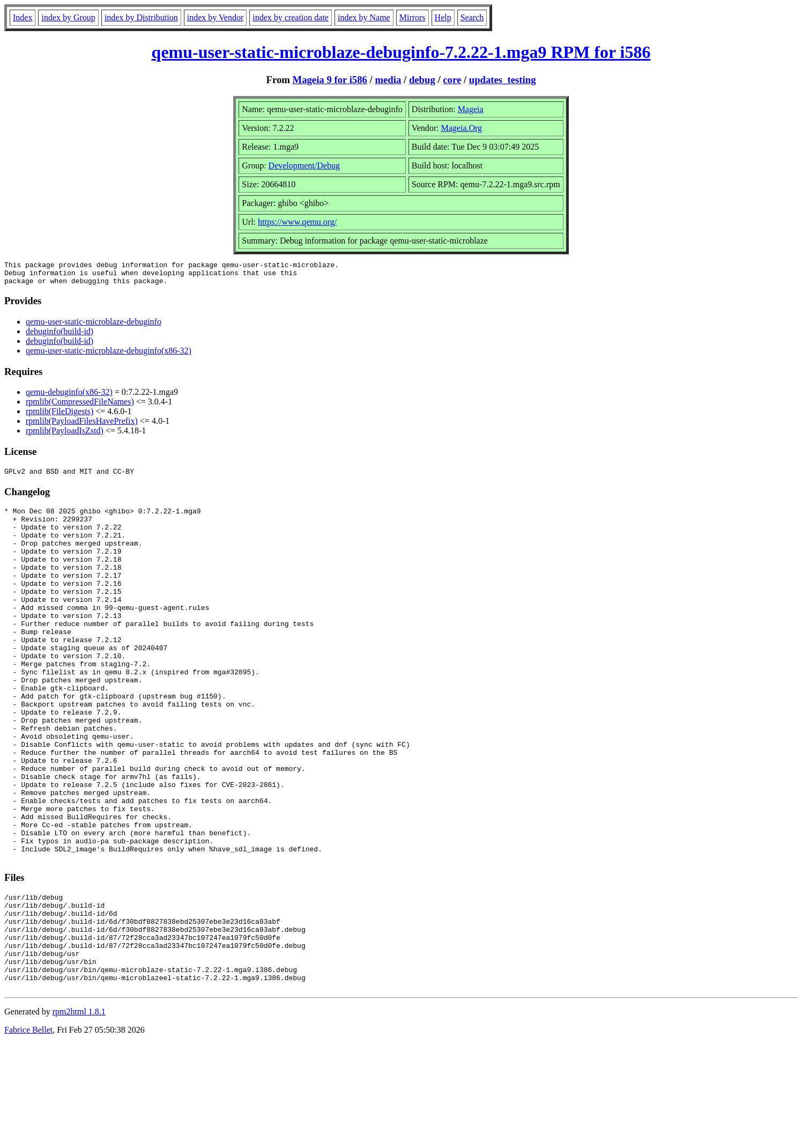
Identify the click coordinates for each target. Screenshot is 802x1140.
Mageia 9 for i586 (330, 79)
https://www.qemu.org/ (297, 221)
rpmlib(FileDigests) (59, 416)
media (388, 79)
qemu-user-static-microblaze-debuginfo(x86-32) (108, 355)
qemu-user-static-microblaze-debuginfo (93, 326)
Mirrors (412, 17)
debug (422, 79)
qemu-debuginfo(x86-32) (69, 396)
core (452, 79)
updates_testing (502, 79)
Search (472, 17)
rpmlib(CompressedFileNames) (80, 406)
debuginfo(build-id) (59, 336)
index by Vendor (215, 17)
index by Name (364, 17)
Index (22, 17)
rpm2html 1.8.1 (79, 1108)
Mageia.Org (461, 128)
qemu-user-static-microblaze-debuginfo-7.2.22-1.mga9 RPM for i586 (401, 52)
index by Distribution (141, 17)
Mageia (471, 109)
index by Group (68, 17)
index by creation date (291, 17)
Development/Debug (304, 165)
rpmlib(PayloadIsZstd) (64, 435)
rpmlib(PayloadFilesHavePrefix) (82, 425)
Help (443, 17)
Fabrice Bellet (28, 1126)
